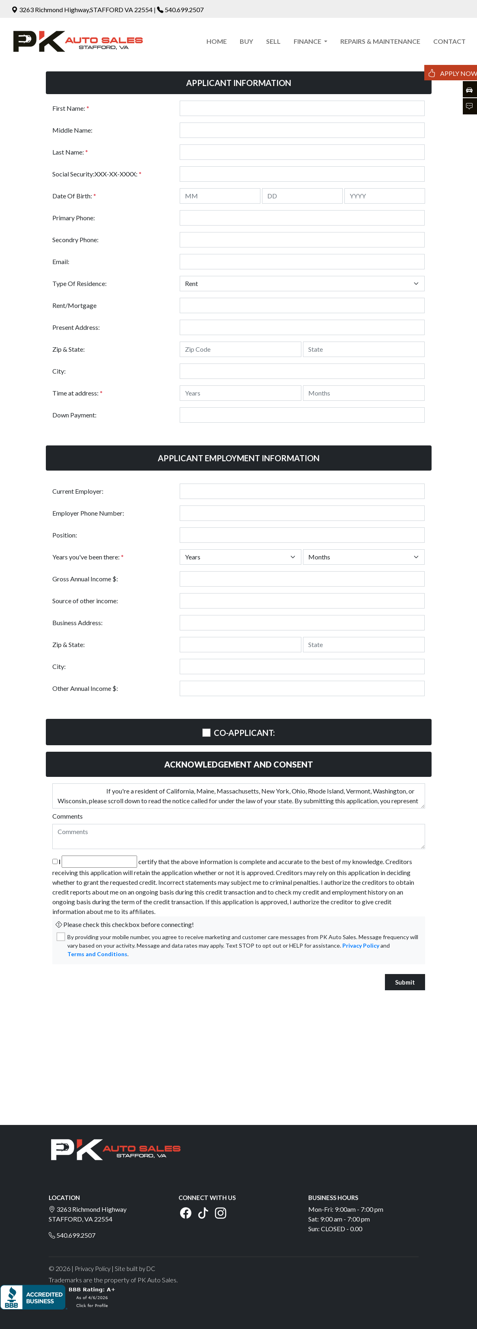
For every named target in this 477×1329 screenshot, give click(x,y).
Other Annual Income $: (85, 688)
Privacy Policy (360, 945)
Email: (60, 261)
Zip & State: (68, 349)
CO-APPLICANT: (244, 733)
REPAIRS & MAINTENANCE (380, 41)
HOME (216, 41)
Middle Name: (72, 130)
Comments (67, 816)
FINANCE (308, 41)
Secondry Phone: (75, 239)
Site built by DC (135, 1268)
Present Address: (76, 327)
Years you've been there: (88, 557)
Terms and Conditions (97, 954)
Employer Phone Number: (88, 513)
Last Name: (70, 152)
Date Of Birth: (74, 196)
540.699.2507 (184, 9)
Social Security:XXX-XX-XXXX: (97, 174)
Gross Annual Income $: (85, 579)
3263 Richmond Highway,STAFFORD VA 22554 (82, 9)
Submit (405, 982)
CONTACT (449, 41)
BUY (246, 41)
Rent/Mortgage (74, 305)
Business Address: (77, 622)
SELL (273, 41)
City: (59, 371)
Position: (64, 535)
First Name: (70, 108)
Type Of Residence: (79, 283)
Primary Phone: (73, 218)
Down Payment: (74, 415)
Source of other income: (85, 600)
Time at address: (77, 393)
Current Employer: (77, 491)
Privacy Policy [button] (92, 1268)
